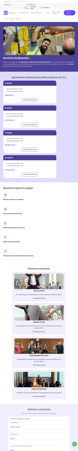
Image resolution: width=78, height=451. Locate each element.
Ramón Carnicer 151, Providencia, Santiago (11, 435)
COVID (48, 11)
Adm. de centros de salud (57, 11)
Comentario (13, 331)
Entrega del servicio (12, 390)
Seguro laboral (8, 1)
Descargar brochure (20, 221)
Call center (55, 5)
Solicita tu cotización (68, 11)
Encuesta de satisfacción (14, 406)
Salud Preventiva (24, 11)
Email (11, 320)
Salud (15, 1)
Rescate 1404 (6, 438)
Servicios (22, 1)
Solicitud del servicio (12, 375)
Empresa (12, 296)
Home (6, 17)
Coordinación (10, 382)
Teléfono (12, 308)
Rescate (69, 5)
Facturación (9, 398)
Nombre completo (15, 284)
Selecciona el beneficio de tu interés (20, 276)
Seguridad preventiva (38, 11)
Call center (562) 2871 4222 (10, 441)
